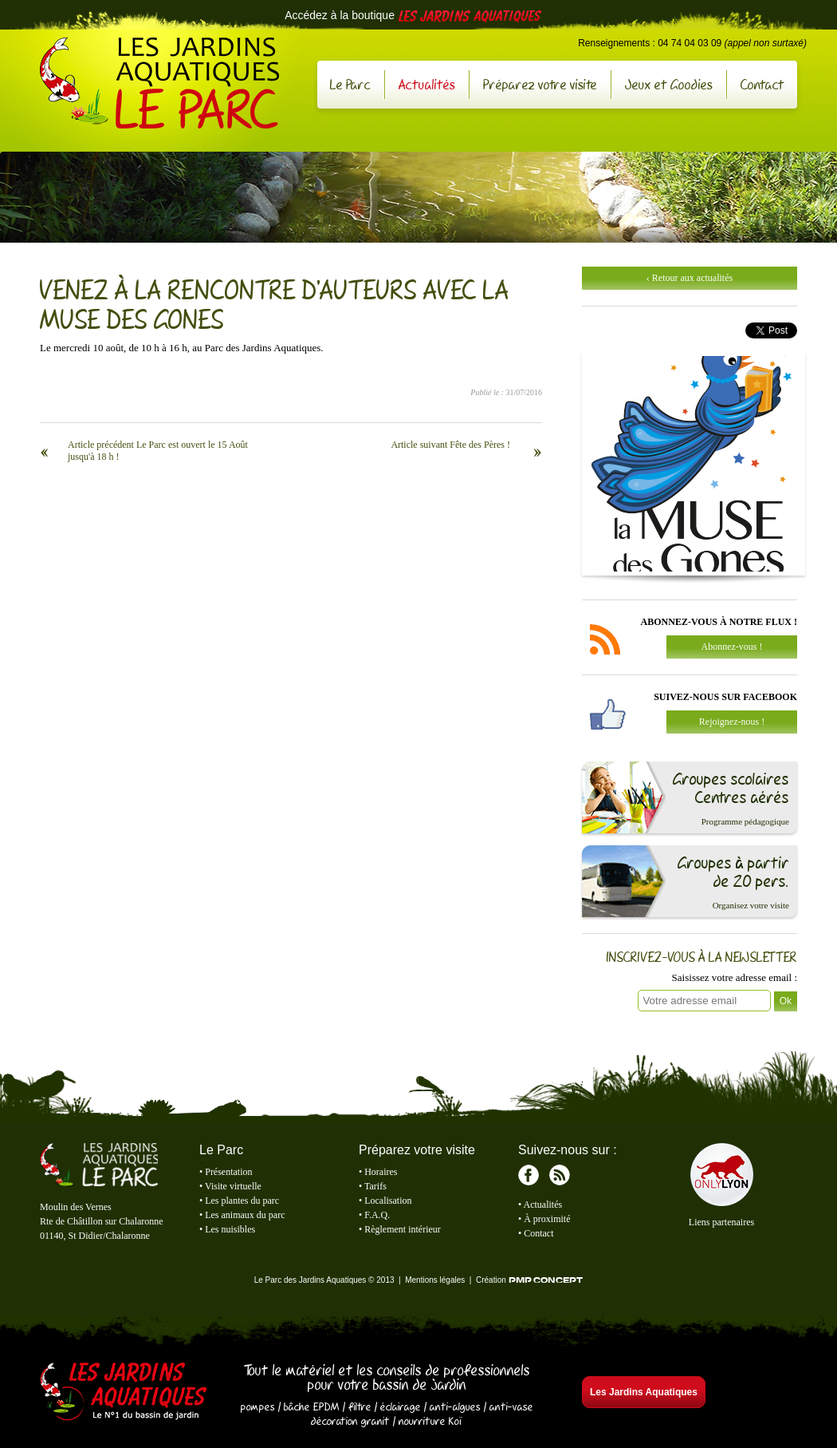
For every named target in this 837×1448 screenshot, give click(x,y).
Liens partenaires (721, 1222)
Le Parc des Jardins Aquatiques (159, 83)
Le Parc (350, 84)
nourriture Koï (430, 1420)
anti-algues (455, 1406)
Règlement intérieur (402, 1229)
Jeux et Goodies (669, 84)
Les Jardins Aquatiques (123, 1393)
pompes (258, 1406)
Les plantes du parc (242, 1200)
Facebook (528, 1175)
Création (529, 1280)
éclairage (400, 1406)
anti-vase (511, 1406)
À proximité (547, 1218)
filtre (359, 1406)
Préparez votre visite (540, 84)
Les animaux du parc (245, 1215)
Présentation (228, 1171)
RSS (559, 1175)
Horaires (380, 1171)
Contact (762, 84)
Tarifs (375, 1186)
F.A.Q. (377, 1215)
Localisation (387, 1200)
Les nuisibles (230, 1229)
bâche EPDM (312, 1406)
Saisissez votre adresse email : (734, 977)
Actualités (427, 84)
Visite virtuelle (233, 1186)
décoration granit (350, 1420)
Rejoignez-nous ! (731, 721)
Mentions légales (435, 1280)
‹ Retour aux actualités (689, 277)
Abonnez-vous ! (732, 646)
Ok (786, 1001)
